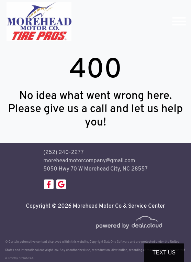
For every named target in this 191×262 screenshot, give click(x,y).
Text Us (164, 252)
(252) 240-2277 (63, 152)
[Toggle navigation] (179, 21)
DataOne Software (116, 242)
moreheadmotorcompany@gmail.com (89, 160)
